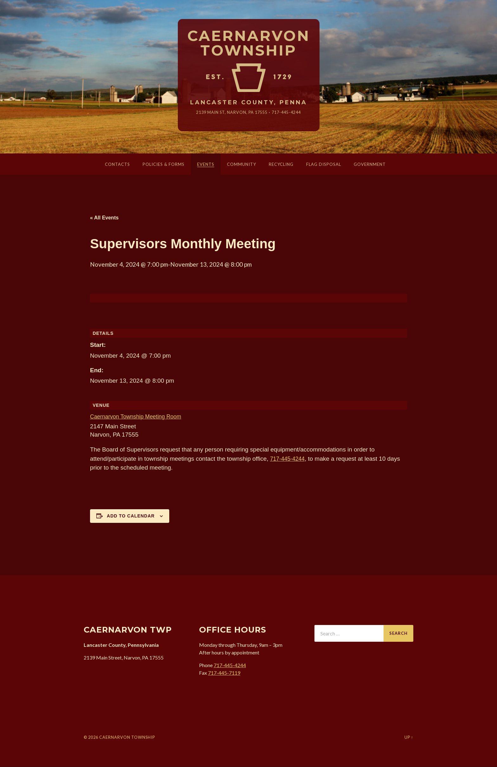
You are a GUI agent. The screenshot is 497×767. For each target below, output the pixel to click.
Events (205, 164)
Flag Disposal (323, 164)
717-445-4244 (290, 112)
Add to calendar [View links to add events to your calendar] (131, 516)
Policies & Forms (163, 164)
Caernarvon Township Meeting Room (139, 417)
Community (241, 164)
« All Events (104, 218)
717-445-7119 (224, 673)
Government (370, 164)
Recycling (281, 164)
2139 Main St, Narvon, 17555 (230, 112)
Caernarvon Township (248, 43)
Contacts (117, 164)
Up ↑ (408, 737)
